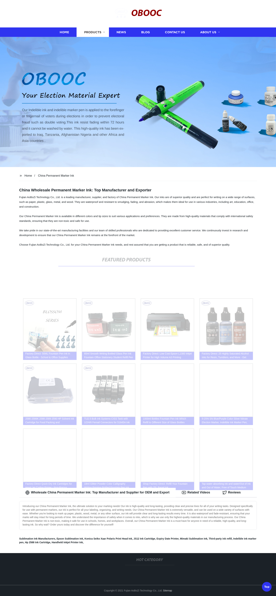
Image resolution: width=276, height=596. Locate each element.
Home (64, 32)
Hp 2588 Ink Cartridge (37, 542)
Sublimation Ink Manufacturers (37, 538)
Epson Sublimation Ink (70, 538)
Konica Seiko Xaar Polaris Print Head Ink (108, 538)
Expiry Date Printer (167, 538)
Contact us (175, 32)
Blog (145, 32)
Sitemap (167, 590)
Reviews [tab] (231, 492)
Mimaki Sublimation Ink (193, 538)
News (121, 32)
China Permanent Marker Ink (56, 175)
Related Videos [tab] (196, 492)
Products (92, 32)
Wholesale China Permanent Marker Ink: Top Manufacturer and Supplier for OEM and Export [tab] (97, 492)
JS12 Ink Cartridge (144, 538)
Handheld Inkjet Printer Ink (67, 542)
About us (208, 32)
